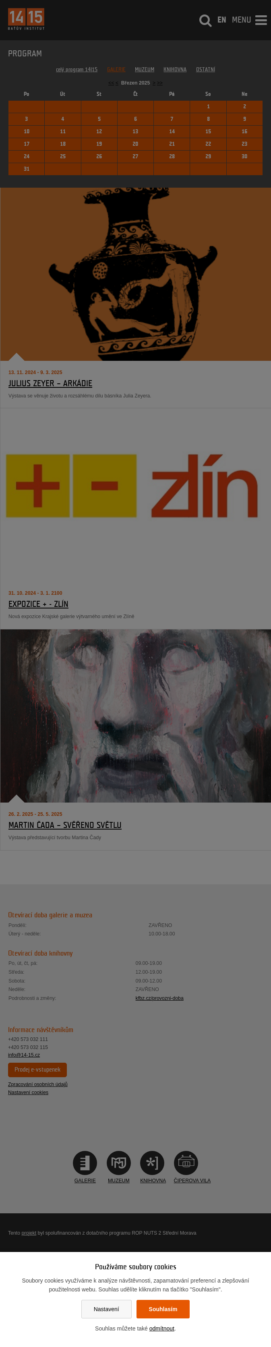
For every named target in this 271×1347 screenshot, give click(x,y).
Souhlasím (163, 1309)
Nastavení (106, 1309)
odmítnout (161, 1328)
